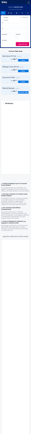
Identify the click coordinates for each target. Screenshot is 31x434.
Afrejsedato (4, 34)
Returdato (18, 34)
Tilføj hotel (25, 17)
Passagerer (4, 40)
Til (2, 28)
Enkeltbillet (5, 20)
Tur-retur (5, 17)
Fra (2, 22)
